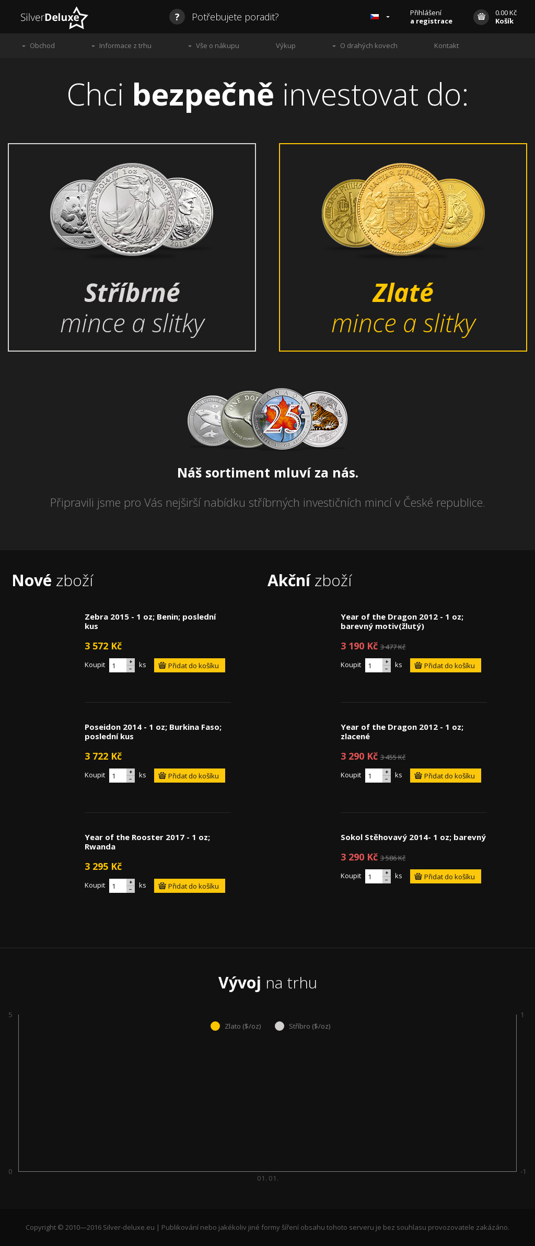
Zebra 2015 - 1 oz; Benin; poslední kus (150, 621)
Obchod (42, 45)
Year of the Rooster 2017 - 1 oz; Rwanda (147, 842)
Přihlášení (431, 17)
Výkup (286, 45)
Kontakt (446, 45)
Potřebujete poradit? (224, 16)
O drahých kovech (369, 45)
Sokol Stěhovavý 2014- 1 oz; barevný (413, 837)
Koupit (95, 664)
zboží (52, 580)
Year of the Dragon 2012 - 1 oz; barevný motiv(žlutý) (402, 621)
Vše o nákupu (217, 45)
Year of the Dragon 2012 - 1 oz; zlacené (402, 731)
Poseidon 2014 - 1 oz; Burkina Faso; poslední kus (153, 731)
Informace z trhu (125, 45)
